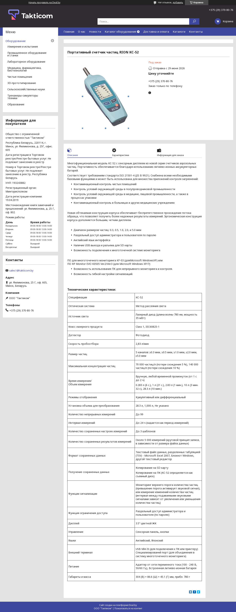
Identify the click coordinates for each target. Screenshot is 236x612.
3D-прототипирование (21, 83)
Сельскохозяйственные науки (26, 89)
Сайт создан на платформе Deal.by (118, 605)
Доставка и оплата (156, 31)
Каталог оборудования (120, 31)
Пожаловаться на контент (128, 608)
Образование (15, 104)
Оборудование (16, 41)
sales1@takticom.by (21, 270)
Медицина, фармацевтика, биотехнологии (24, 69)
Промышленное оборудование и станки (26, 54)
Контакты (196, 31)
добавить (178, 2)
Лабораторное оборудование (26, 61)
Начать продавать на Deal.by (44, 2)
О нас (81, 31)
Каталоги (179, 31)
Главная (69, 31)
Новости (95, 31)
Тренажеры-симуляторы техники (22, 97)
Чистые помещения (19, 77)
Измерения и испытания (22, 46)
